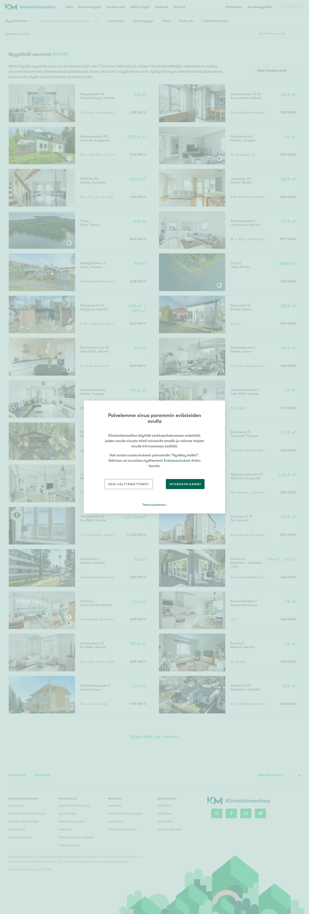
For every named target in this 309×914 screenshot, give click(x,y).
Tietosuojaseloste (153, 504)
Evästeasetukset (177, 460)
